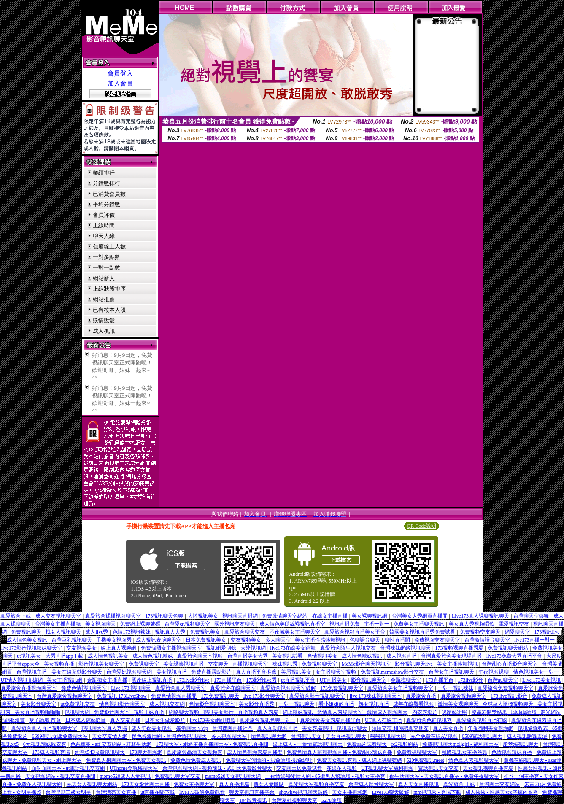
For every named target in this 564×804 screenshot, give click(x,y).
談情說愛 (104, 320)
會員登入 (120, 73)
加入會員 (120, 83)
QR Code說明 (421, 526)
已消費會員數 (109, 194)
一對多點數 (106, 257)
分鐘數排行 (106, 183)
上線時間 (104, 225)
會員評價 (104, 215)
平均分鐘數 (106, 204)
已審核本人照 (109, 310)
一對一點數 (106, 267)
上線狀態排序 (109, 289)
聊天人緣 (104, 236)
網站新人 (104, 278)
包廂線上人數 (109, 246)
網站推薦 (104, 299)
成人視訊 (104, 331)
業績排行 (104, 173)
